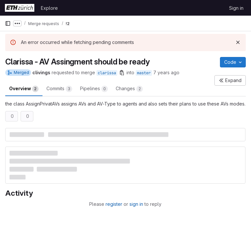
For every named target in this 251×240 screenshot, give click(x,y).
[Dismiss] (238, 42)
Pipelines (94, 89)
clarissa (107, 73)
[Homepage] (20, 8)
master (144, 73)
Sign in (236, 8)
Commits (59, 89)
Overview (24, 89)
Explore (49, 8)
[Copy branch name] (122, 73)
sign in (136, 204)
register (114, 204)
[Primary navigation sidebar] (8, 23)
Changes (129, 89)
